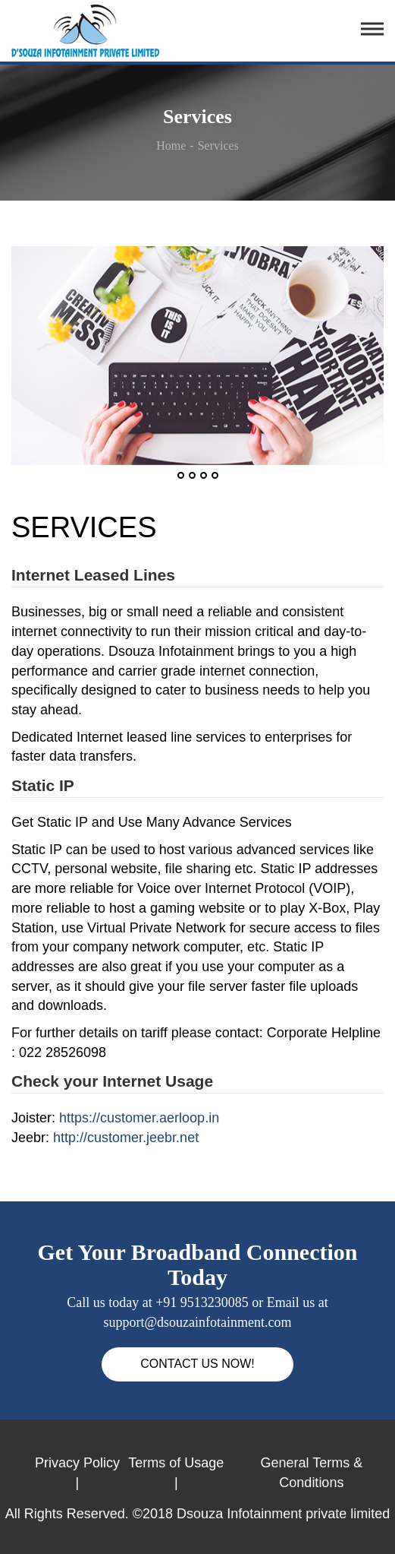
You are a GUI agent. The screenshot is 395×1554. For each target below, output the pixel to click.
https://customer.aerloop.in (139, 1117)
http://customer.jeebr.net (126, 1137)
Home (171, 145)
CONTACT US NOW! (197, 1363)
